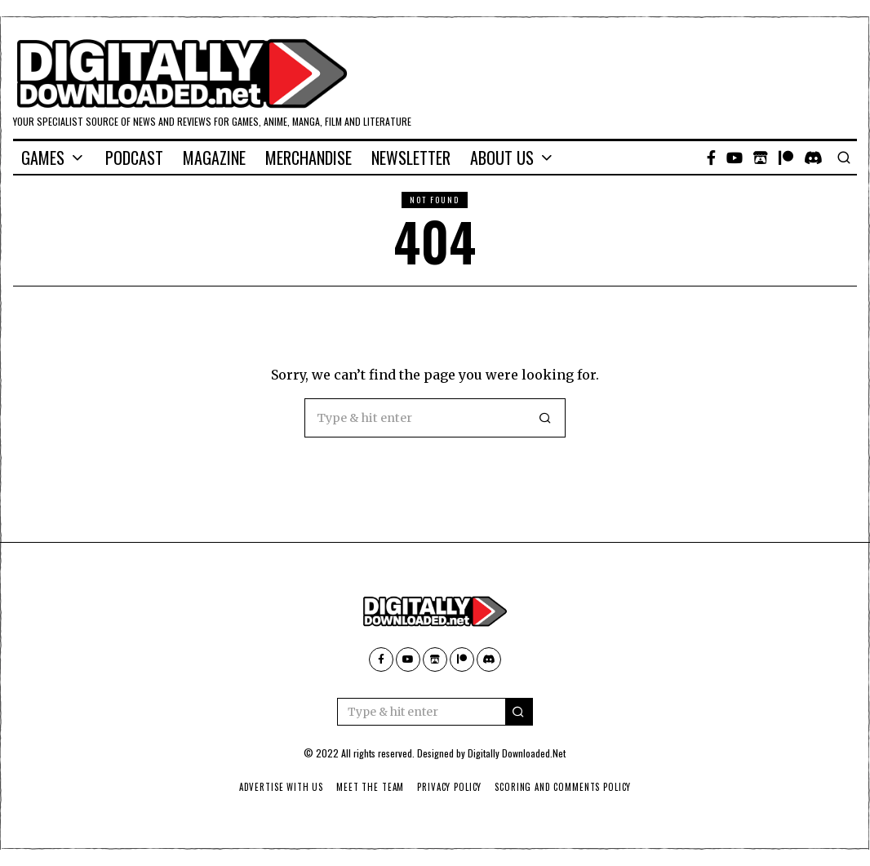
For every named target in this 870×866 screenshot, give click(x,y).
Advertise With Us (277, 786)
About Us (502, 157)
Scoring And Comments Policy (565, 786)
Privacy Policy (449, 786)
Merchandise (308, 157)
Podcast (134, 157)
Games (42, 157)
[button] (546, 417)
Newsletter (411, 157)
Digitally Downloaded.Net (517, 753)
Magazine (214, 157)
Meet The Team (368, 786)
